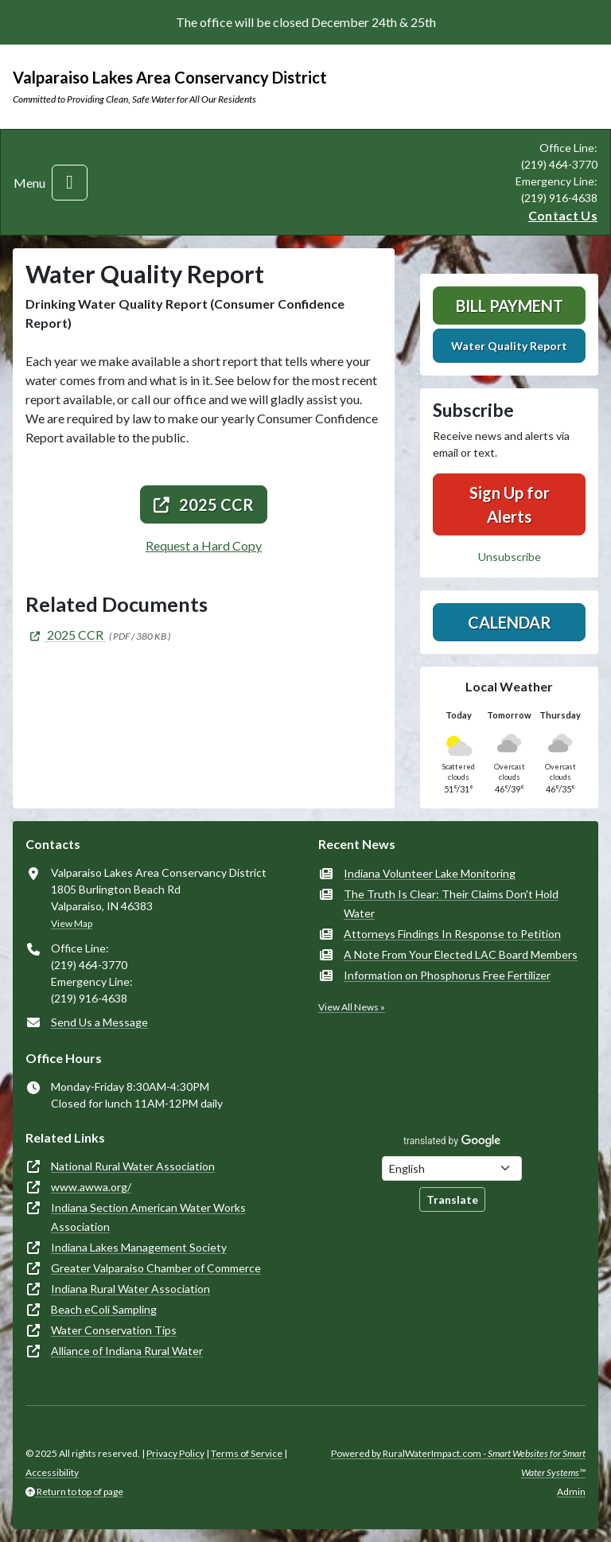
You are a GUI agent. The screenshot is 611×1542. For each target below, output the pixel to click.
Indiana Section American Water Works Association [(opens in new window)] (148, 1217)
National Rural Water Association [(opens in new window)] (133, 1166)
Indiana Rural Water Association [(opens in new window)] (130, 1288)
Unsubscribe (509, 556)
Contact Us (562, 215)
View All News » (351, 1007)
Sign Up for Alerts (509, 504)
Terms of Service (246, 1453)
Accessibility (52, 1472)
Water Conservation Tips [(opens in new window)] (114, 1330)
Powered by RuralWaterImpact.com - (458, 1462)
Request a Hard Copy (204, 545)
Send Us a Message (99, 1022)
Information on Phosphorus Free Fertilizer (447, 975)
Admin (571, 1491)
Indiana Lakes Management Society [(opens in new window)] (139, 1247)
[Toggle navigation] (70, 183)
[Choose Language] (452, 1168)
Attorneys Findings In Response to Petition (452, 933)
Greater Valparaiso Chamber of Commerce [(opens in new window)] (156, 1268)
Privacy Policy (175, 1453)
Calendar (509, 622)
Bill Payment (509, 305)
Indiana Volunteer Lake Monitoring (430, 873)
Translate (452, 1199)
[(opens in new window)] (65, 634)
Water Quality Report (509, 345)
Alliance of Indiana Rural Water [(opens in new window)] (127, 1350)
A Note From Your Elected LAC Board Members (461, 954)
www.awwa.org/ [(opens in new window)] (91, 1186)
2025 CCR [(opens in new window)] (204, 504)
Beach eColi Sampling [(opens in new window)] (104, 1309)
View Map (71, 923)
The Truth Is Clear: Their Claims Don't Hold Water (451, 903)
